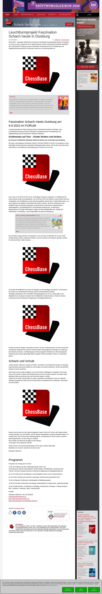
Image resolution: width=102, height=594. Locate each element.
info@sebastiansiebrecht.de (17, 496)
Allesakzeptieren (94, 589)
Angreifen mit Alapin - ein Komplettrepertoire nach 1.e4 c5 (87, 542)
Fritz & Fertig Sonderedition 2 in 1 (28, 215)
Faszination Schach (19, 508)
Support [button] (52, 14)
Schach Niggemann (59, 516)
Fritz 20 (12, 97)
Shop (7, 14)
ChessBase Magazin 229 (86, 72)
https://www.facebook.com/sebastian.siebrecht (23, 501)
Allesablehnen (81, 589)
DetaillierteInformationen (68, 589)
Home (16, 14)
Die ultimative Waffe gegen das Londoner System (86, 565)
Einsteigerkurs (65, 14)
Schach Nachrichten (27, 24)
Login (89, 14)
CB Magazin (41, 14)
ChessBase (19, 524)
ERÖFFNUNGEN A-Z (27, 14)
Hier (77, 583)
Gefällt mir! (57, 40)
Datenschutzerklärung (52, 585)
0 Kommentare (65, 40)
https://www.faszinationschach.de (19, 499)
